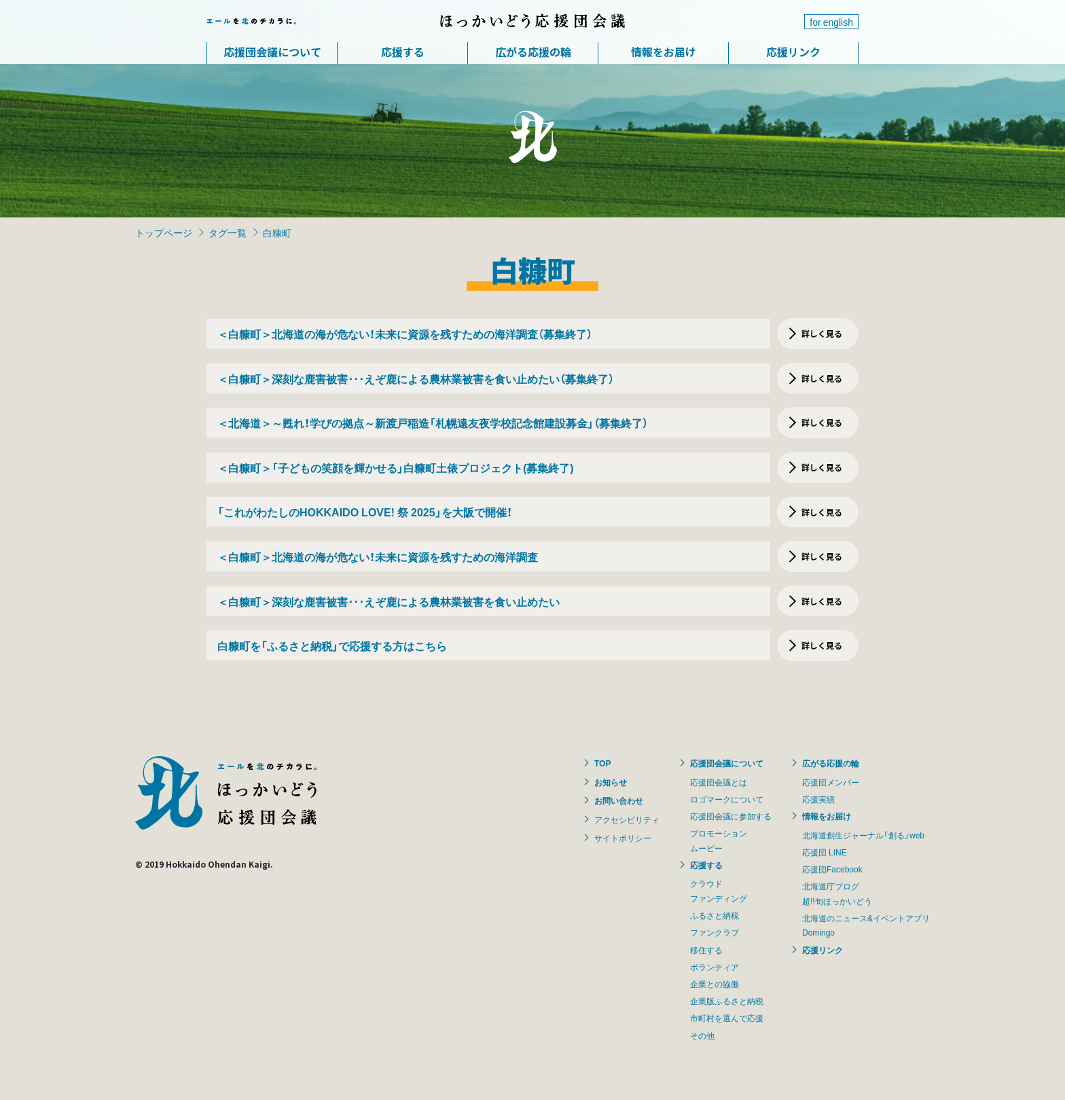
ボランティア (714, 967)
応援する (403, 51)
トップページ (163, 232)
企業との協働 (714, 984)
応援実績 (818, 799)
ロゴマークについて (726, 799)
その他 (702, 1035)
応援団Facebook (832, 869)
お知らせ (610, 782)
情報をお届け (663, 51)
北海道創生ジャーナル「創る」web (863, 835)
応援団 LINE (824, 852)
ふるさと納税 (714, 915)
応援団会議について (272, 51)
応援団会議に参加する (731, 816)
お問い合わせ (618, 800)
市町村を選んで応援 (726, 1018)
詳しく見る (821, 333)
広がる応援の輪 (533, 51)
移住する (706, 950)
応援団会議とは (718, 782)
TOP (602, 763)
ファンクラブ (714, 932)
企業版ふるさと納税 (726, 1001)
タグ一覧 (228, 232)
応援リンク (793, 51)
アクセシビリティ (627, 819)
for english (831, 22)
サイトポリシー (622, 838)
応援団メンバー (830, 782)
